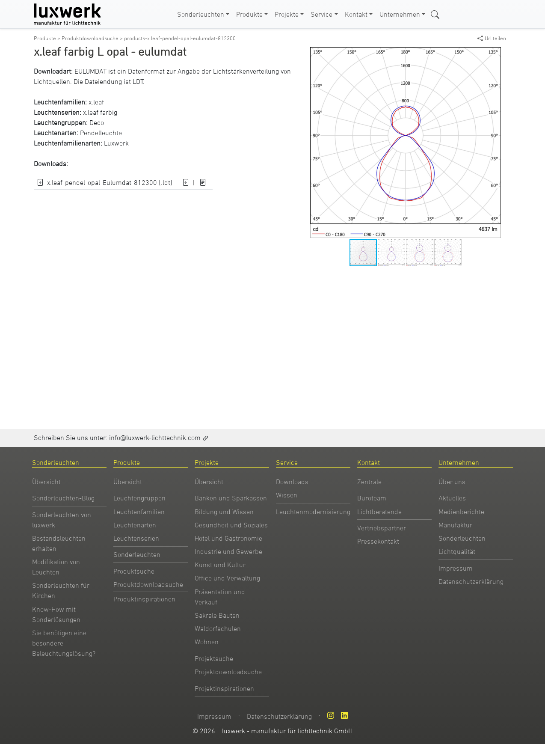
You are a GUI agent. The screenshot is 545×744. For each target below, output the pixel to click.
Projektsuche (214, 658)
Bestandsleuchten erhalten (59, 543)
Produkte (249, 14)
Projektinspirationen (224, 688)
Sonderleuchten (200, 14)
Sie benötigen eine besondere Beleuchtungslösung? (63, 643)
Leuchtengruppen (139, 498)
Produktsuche (133, 571)
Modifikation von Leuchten (56, 567)
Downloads (292, 481)
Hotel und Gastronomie (228, 538)
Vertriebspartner (381, 528)
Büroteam (371, 498)
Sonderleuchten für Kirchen (60, 590)
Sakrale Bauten (217, 615)
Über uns (451, 481)
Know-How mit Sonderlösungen (56, 614)
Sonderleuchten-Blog (63, 498)
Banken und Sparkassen (231, 498)
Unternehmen (399, 14)
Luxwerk (116, 143)
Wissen (286, 495)
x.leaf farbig (100, 112)
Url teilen (491, 38)
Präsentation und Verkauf (220, 597)
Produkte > (48, 38)
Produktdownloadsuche (148, 584)
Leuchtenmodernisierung (313, 511)
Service (321, 14)
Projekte (287, 14)
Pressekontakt (378, 541)
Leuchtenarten (134, 525)
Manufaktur (455, 525)
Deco (96, 122)
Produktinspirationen (144, 599)
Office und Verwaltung (227, 578)
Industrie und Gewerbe (228, 551)
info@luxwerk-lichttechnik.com (155, 437)
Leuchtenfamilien (139, 511)
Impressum (455, 568)
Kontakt (356, 14)
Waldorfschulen (218, 628)
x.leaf (96, 102)
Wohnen (207, 642)
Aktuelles (452, 498)
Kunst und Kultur (220, 564)
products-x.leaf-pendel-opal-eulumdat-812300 (180, 38)
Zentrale (369, 481)
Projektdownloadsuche (228, 672)
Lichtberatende (379, 511)
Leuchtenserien (136, 538)
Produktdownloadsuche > (93, 38)
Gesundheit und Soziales (231, 525)
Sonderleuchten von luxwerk (61, 520)
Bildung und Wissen (224, 511)
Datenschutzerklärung (471, 581)
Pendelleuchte (101, 133)
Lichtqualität (456, 551)
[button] (493, 55)
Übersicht (46, 481)
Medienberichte (461, 511)
